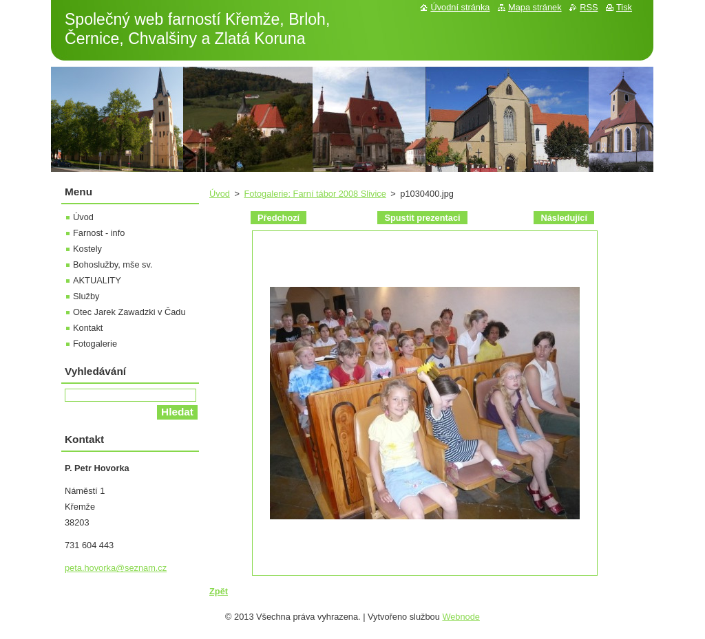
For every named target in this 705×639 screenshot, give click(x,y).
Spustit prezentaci (422, 218)
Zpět (218, 591)
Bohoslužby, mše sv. (112, 264)
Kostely (87, 248)
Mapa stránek (535, 7)
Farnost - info (99, 233)
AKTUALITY (97, 280)
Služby (86, 296)
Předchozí (278, 218)
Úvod (219, 193)
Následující (563, 218)
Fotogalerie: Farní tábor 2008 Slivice (315, 193)
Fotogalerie (95, 343)
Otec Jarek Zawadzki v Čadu (129, 312)
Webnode (461, 616)
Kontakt (88, 328)
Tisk (624, 7)
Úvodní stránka (460, 7)
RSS (589, 7)
